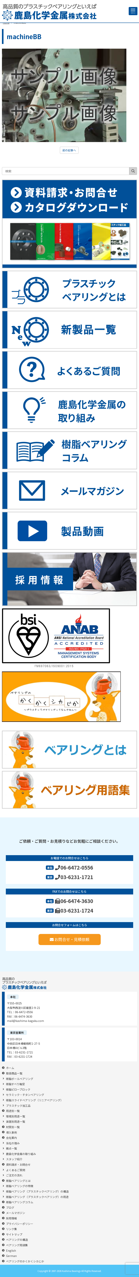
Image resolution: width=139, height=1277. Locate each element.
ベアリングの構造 (17, 1240)
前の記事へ (69, 150)
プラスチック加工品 (18, 1106)
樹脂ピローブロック (18, 1089)
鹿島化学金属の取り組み (21, 1154)
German (11, 1256)
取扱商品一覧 (14, 1073)
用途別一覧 (13, 1111)
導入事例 (11, 1132)
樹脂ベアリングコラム (19, 1202)
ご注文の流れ (14, 1175)
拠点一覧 (11, 1148)
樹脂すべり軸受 (15, 1084)
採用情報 (11, 1218)
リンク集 (11, 1229)
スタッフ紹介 (14, 1159)
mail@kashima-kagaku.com (25, 1021)
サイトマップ (14, 1234)
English (11, 1250)
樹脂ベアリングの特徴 (19, 1186)
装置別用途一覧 (15, 1121)
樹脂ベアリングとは (18, 1181)
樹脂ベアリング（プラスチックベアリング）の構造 (37, 1191)
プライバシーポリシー (19, 1224)
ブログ (10, 1207)
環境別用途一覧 (15, 1116)
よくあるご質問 (15, 1170)
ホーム (10, 1068)
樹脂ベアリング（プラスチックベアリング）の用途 (37, 1197)
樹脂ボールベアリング (19, 1079)
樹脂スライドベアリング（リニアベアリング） (34, 1100)
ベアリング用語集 (17, 1245)
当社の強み (13, 1143)
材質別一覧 (13, 1127)
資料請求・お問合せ (18, 1164)
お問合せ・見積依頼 (69, 939)
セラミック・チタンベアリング (25, 1095)
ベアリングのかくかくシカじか (25, 1261)
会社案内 (11, 1138)
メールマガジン (15, 1213)
